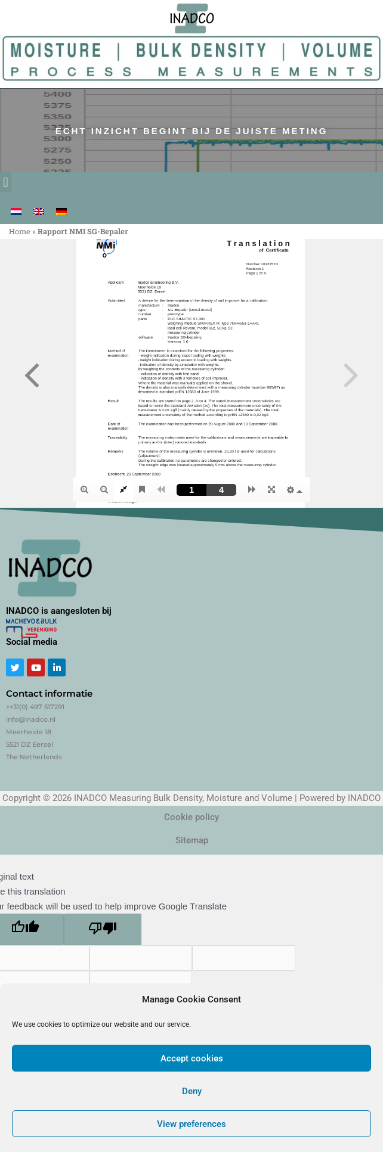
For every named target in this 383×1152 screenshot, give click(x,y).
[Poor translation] (102, 929)
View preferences (191, 1124)
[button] (5, 182)
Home (19, 231)
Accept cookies (191, 1058)
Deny (192, 1091)
